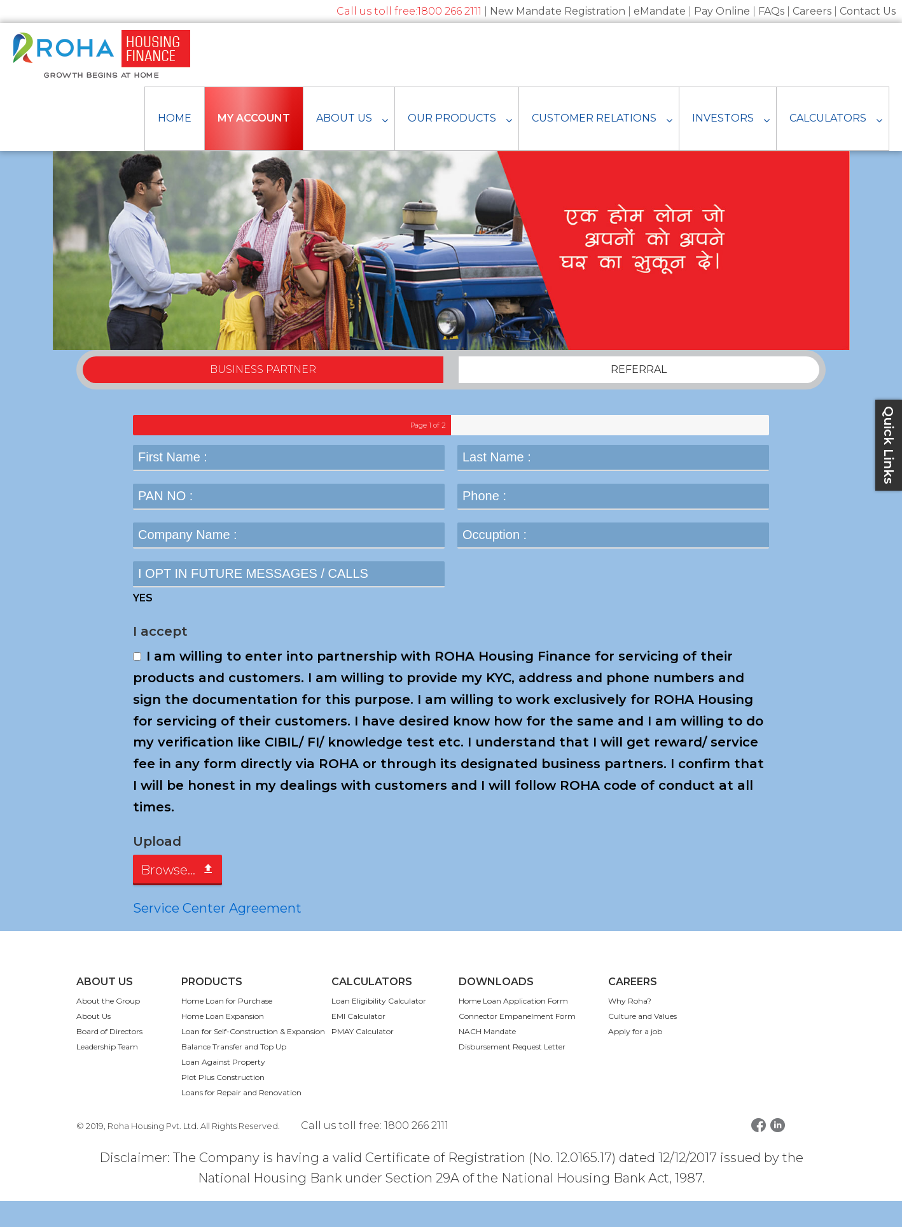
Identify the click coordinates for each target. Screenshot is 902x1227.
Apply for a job (635, 1057)
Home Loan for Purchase (226, 1027)
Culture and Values (642, 1042)
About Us (93, 1042)
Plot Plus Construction (223, 1103)
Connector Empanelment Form (517, 1042)
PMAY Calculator (362, 1057)
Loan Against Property (223, 1088)
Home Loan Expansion (222, 1042)
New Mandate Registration (557, 11)
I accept (160, 658)
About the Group (108, 1027)
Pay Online (722, 11)
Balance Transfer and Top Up (233, 1072)
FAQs (771, 11)
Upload (157, 867)
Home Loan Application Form (513, 1027)
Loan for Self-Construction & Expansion (253, 1057)
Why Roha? (629, 1027)
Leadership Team (107, 1072)
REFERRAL (639, 396)
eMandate (660, 11)
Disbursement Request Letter (512, 1072)
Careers (812, 11)
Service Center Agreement (217, 934)
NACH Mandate (487, 1057)
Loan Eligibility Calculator (378, 1027)
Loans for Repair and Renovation (241, 1118)
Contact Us (868, 11)
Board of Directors (109, 1057)
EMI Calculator (358, 1042)
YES (143, 625)
